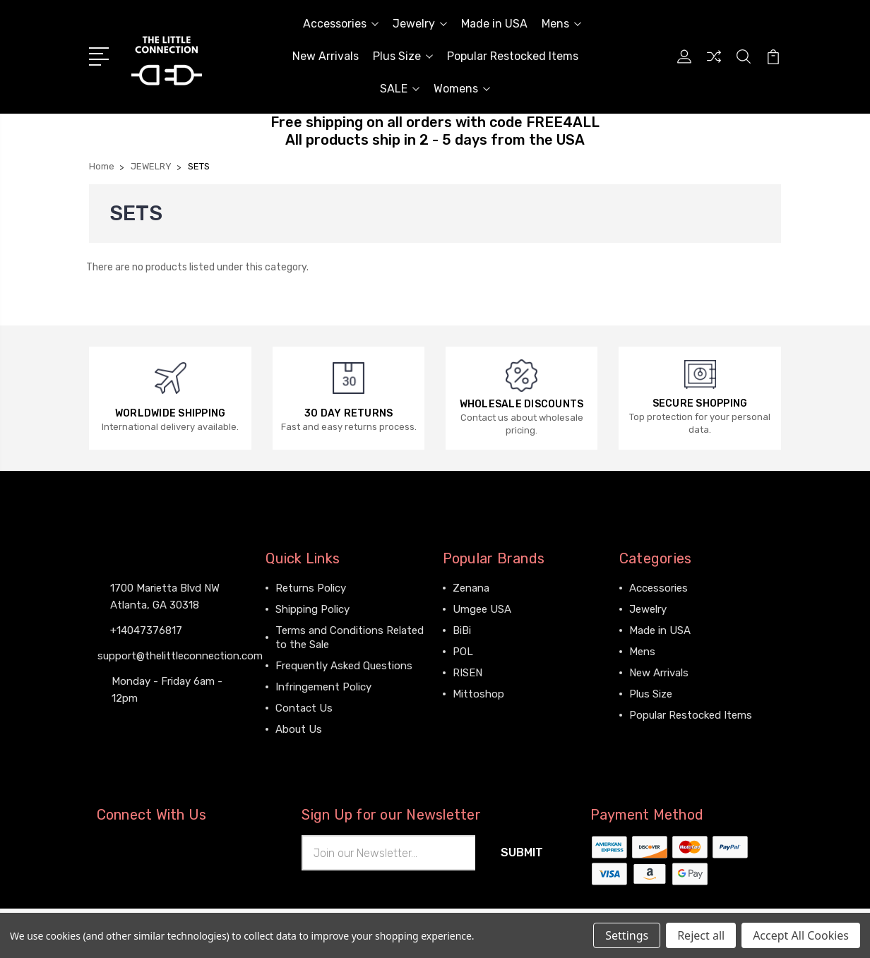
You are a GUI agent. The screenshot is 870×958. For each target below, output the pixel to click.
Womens (462, 88)
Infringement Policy (323, 687)
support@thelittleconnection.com (180, 655)
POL (463, 651)
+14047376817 (146, 630)
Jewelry (420, 23)
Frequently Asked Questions (343, 665)
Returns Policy (310, 588)
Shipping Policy (312, 609)
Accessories (341, 23)
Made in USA (494, 23)
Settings (626, 935)
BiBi (462, 630)
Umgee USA (482, 609)
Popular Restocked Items (512, 56)
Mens (561, 23)
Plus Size (403, 56)
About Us (298, 729)
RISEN (467, 672)
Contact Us (304, 708)
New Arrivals (325, 56)
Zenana (471, 588)
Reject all (701, 935)
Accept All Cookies (801, 935)
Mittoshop (478, 694)
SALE (399, 88)
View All (472, 715)
